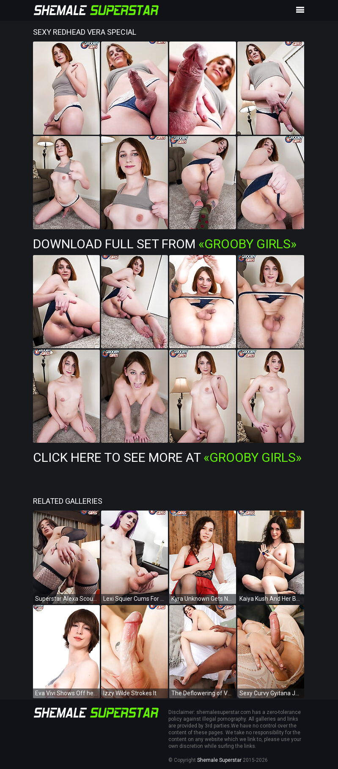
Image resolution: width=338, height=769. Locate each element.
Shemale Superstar (219, 760)
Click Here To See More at (167, 457)
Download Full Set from (165, 243)
